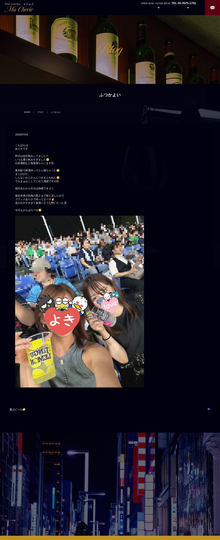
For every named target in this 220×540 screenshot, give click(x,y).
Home (127, 7)
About (140, 7)
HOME (27, 112)
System (156, 7)
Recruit (191, 7)
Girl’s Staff (172, 7)
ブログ (40, 112)
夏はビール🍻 (17, 409)
